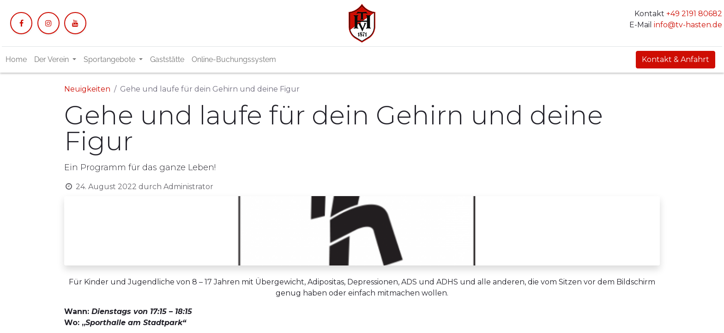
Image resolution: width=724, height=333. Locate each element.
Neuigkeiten (87, 89)
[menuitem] (16, 59)
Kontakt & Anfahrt (675, 59)
